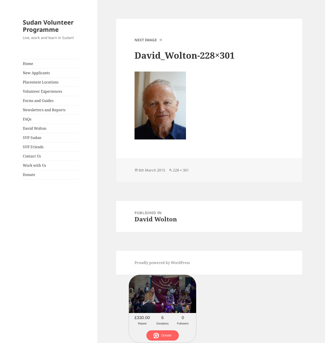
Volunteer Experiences (42, 91)
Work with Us (34, 165)
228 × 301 (181, 170)
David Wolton (34, 128)
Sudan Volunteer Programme (48, 26)
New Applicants (36, 72)
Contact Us (32, 156)
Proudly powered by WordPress (162, 262)
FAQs (27, 119)
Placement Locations (40, 82)
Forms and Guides (38, 100)
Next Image (146, 39)
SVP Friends (33, 146)
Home (28, 63)
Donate (29, 174)
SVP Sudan (32, 137)
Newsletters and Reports (44, 109)
